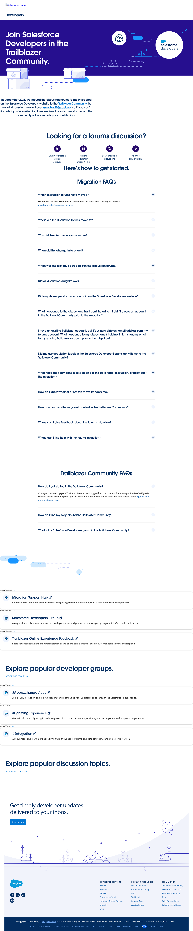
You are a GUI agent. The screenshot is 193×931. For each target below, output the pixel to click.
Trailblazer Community (72, 103)
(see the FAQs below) (57, 107)
